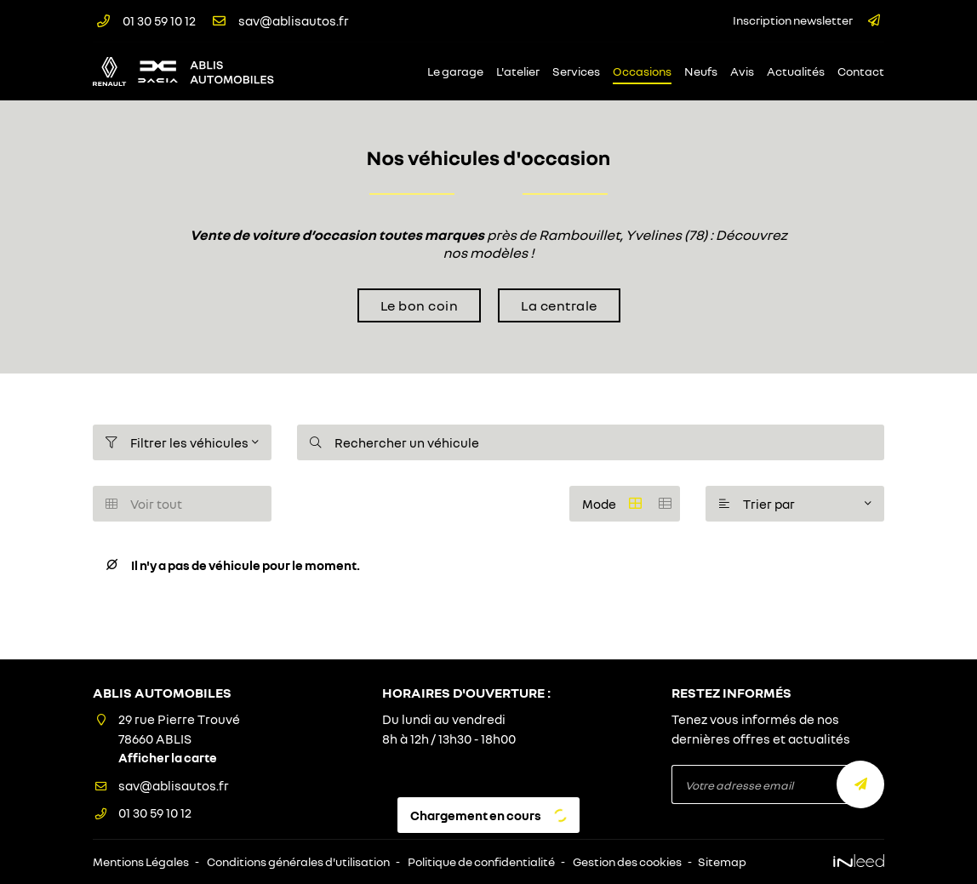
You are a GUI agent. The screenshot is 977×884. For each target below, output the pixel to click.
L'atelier (518, 71)
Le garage (455, 71)
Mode (631, 504)
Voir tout (144, 503)
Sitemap (722, 862)
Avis (742, 71)
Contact (860, 71)
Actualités (796, 71)
